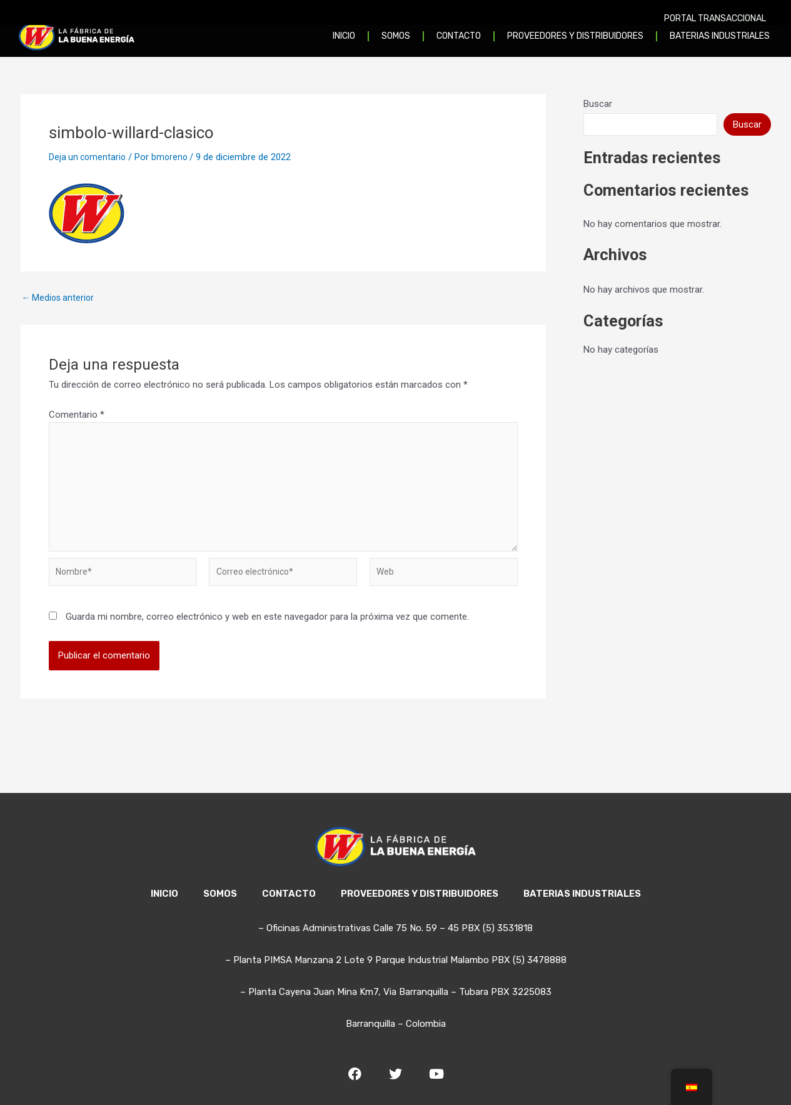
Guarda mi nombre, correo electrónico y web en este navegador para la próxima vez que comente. (267, 628)
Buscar (597, 103)
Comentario (76, 414)
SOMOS (220, 893)
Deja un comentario (89, 157)
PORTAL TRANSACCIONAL (715, 18)
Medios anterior (60, 298)
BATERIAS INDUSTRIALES (582, 893)
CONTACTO (289, 893)
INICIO (164, 893)
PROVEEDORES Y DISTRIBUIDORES (419, 893)
